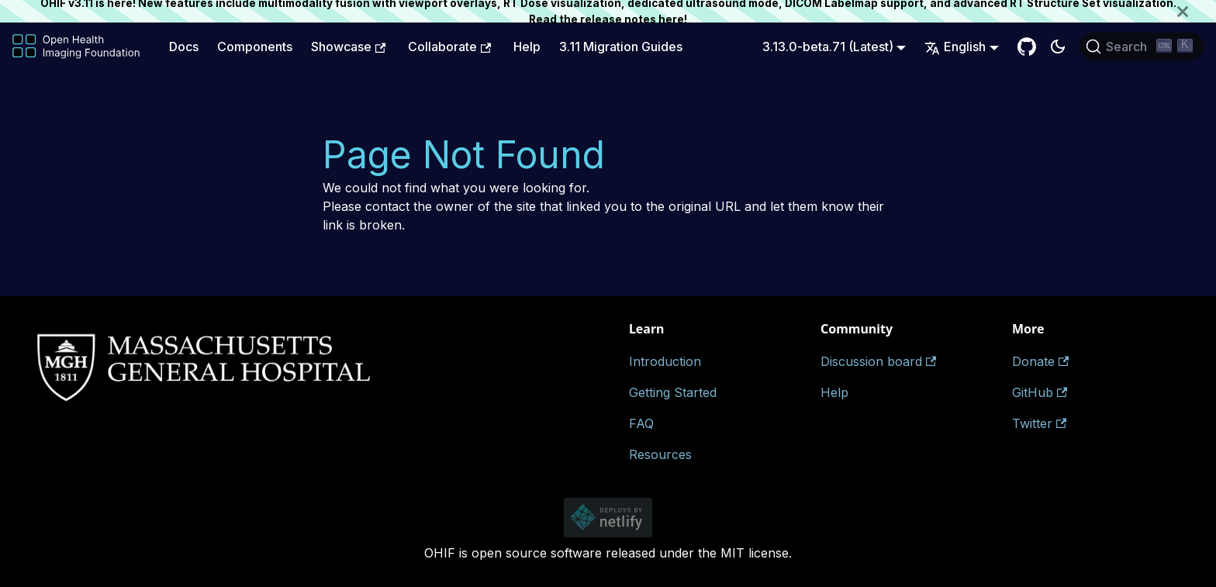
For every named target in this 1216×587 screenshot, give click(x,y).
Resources (660, 454)
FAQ (641, 423)
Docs (184, 46)
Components (254, 46)
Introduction (665, 361)
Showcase (348, 46)
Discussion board (878, 361)
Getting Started (673, 392)
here (671, 19)
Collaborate (449, 46)
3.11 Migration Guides (620, 46)
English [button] (955, 46)
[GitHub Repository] (1026, 46)
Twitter (1039, 423)
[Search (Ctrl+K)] (1142, 46)
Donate (1040, 361)
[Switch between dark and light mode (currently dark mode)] (1057, 46)
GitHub (1039, 392)
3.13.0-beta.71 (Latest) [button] (827, 46)
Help (527, 46)
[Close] (1196, 11)
